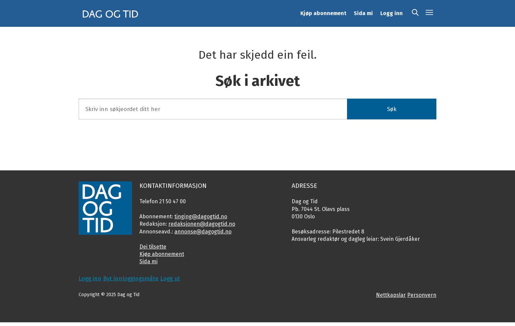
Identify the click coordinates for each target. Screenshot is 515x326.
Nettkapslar (391, 295)
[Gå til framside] (110, 13)
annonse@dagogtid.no (202, 231)
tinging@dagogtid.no (200, 216)
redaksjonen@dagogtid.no (201, 224)
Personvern (421, 295)
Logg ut (170, 278)
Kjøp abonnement (323, 13)
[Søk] (415, 13)
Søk (391, 109)
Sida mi (363, 13)
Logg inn (391, 13)
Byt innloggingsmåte (131, 278)
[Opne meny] (429, 13)
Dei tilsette (152, 246)
